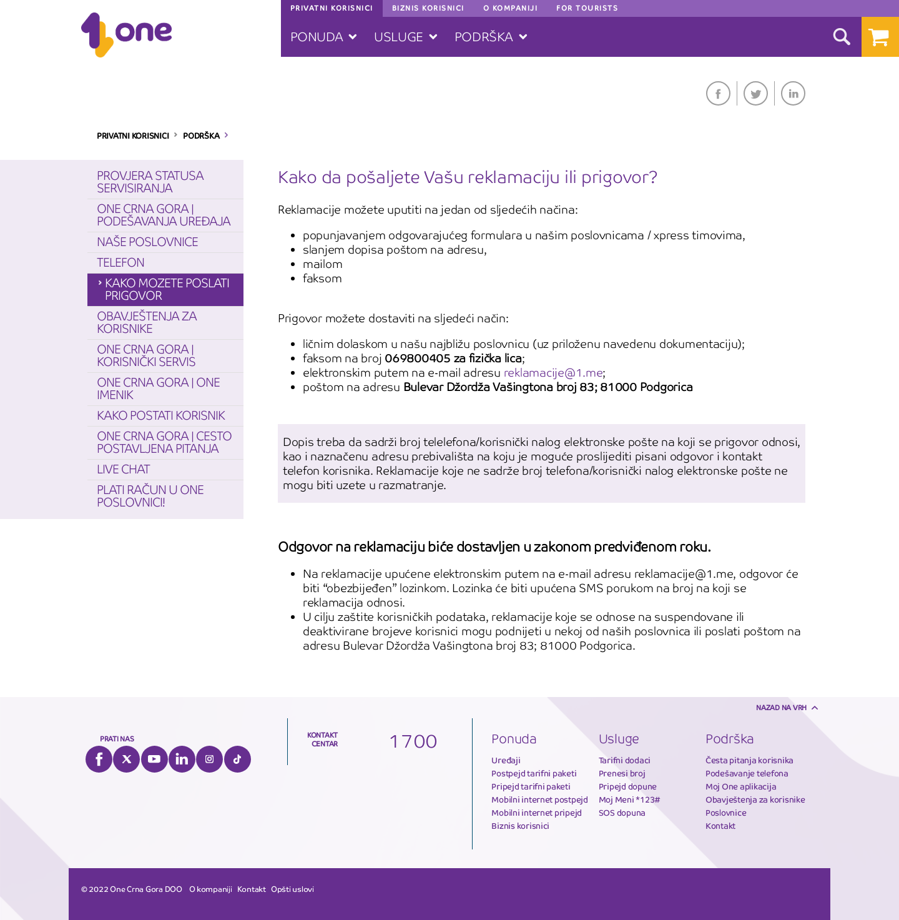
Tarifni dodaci (625, 760)
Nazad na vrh (781, 707)
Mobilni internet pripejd (536, 813)
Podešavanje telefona (746, 773)
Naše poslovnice (147, 242)
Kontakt (720, 826)
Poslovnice (725, 813)
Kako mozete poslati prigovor (167, 289)
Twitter (756, 93)
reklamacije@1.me (553, 372)
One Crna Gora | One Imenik (158, 389)
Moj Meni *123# (630, 799)
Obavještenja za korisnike (147, 323)
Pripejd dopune (628, 786)
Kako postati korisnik (161, 415)
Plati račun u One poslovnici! (150, 496)
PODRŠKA (201, 136)
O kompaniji (210, 889)
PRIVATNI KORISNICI (133, 136)
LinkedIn (793, 93)
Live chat (123, 469)
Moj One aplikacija (740, 786)
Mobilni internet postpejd (539, 799)
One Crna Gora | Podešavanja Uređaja (163, 215)
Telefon (120, 262)
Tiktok (237, 759)
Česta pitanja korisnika (749, 760)
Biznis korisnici (520, 826)
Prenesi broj (622, 773)
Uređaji (505, 760)
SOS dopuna (622, 813)
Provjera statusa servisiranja (150, 182)
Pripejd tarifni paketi (530, 786)
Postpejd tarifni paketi (533, 773)
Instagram (209, 759)
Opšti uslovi (292, 889)
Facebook (718, 93)
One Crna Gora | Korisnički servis (146, 356)
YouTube (154, 759)
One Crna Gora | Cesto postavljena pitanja (164, 442)
